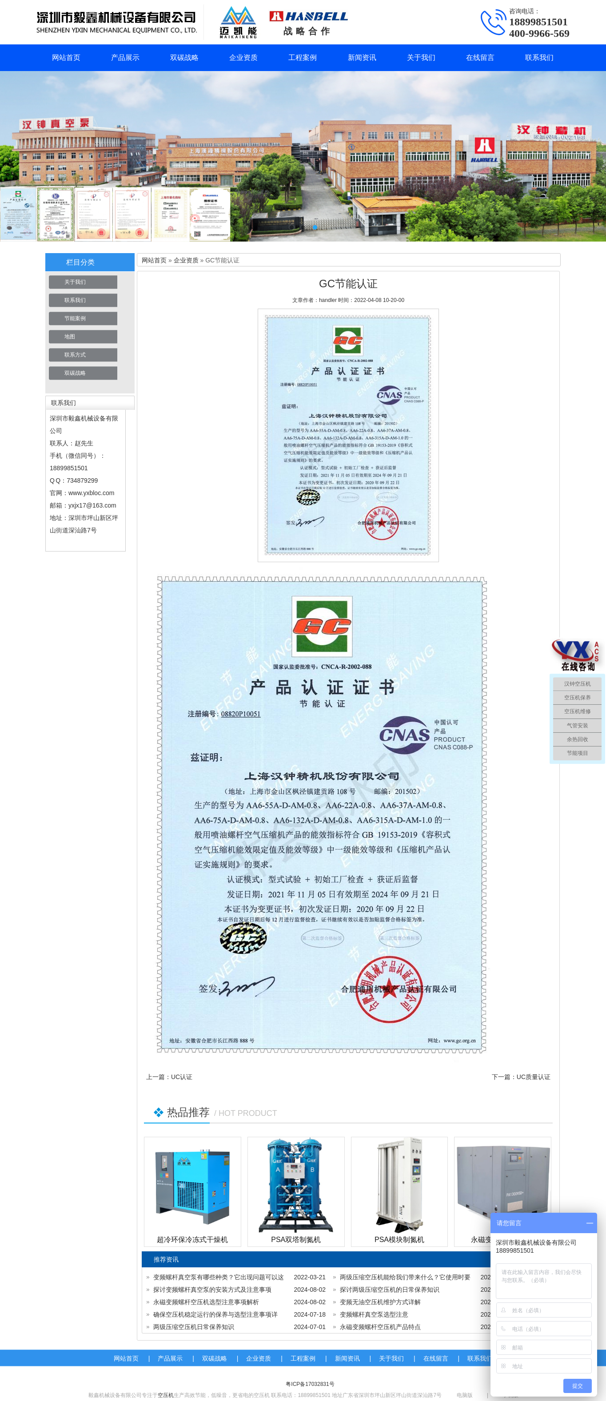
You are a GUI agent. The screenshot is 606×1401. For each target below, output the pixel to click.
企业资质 (243, 57)
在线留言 (480, 57)
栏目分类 (80, 262)
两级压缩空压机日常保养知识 (193, 1326)
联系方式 (75, 355)
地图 (69, 336)
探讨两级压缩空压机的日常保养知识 (389, 1289)
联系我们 (539, 57)
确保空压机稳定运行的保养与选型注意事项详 (215, 1314)
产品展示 (125, 57)
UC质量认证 (533, 1076)
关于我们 (421, 57)
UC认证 (181, 1076)
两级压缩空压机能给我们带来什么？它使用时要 (405, 1277)
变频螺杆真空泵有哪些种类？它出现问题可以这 (218, 1277)
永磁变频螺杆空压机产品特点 (380, 1326)
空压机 (166, 1395)
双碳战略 (184, 57)
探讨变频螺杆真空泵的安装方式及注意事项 (212, 1289)
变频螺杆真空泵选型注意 (374, 1314)
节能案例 (75, 318)
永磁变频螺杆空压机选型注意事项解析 (206, 1302)
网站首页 (66, 57)
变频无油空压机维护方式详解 (380, 1302)
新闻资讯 (362, 57)
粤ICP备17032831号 (310, 1384)
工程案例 (302, 57)
